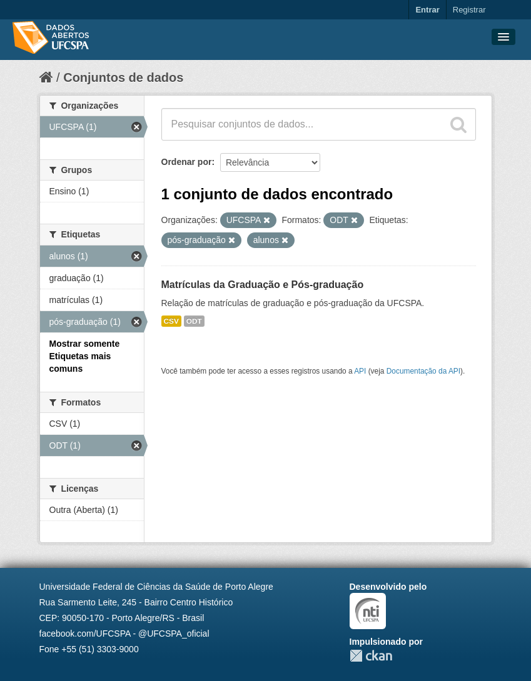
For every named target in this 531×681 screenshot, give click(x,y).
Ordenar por (186, 162)
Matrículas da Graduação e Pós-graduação (262, 284)
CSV (171, 321)
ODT (194, 321)
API (360, 371)
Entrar (427, 9)
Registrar (469, 9)
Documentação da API (423, 371)
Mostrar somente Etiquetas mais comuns (84, 356)
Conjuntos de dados (123, 77)
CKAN (371, 655)
